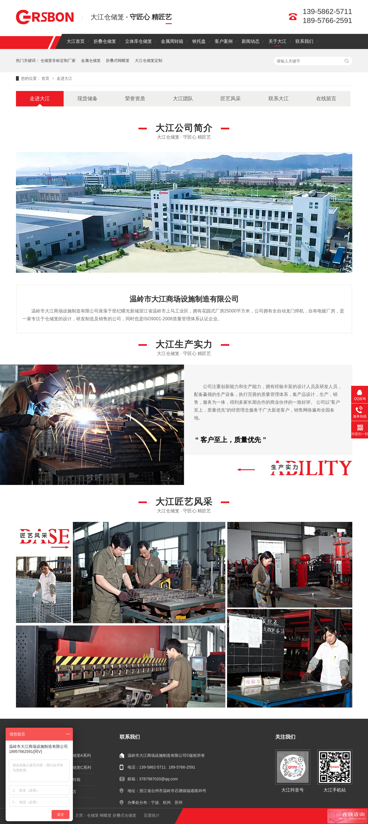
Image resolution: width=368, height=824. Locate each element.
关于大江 (277, 41)
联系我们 (304, 41)
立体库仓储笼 (138, 41)
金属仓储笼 (91, 60)
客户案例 (224, 41)
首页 (45, 78)
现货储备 (87, 98)
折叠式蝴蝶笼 (117, 60)
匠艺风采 (231, 98)
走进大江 (64, 78)
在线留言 (326, 98)
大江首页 (76, 41)
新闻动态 (251, 41)
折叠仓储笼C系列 (76, 767)
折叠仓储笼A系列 (76, 755)
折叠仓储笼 (105, 41)
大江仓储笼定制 (148, 60)
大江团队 (183, 98)
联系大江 (279, 98)
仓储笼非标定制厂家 (58, 60)
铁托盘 (199, 41)
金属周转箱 (172, 41)
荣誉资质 (135, 98)
